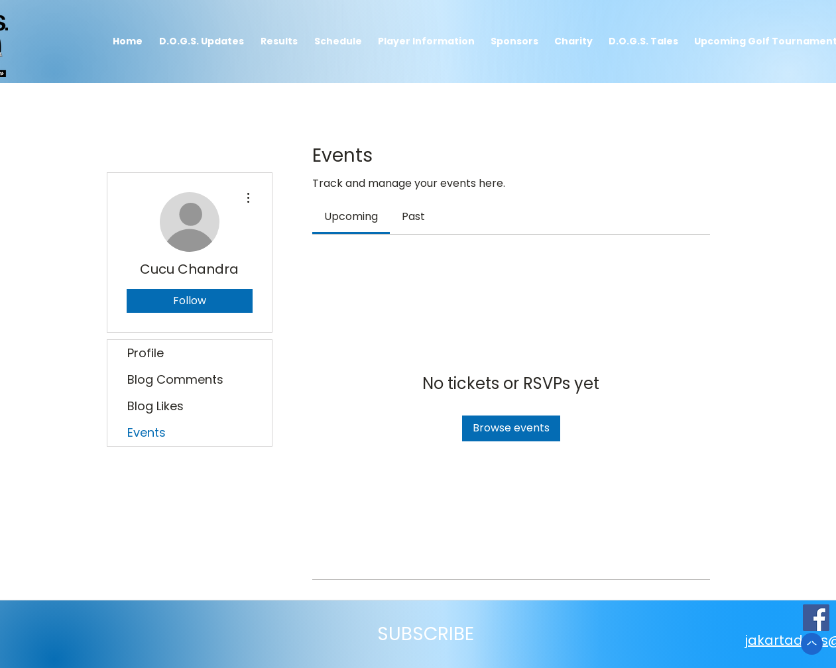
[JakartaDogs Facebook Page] (816, 617)
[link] (351, 216)
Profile (145, 353)
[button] (279, 41)
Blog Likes (155, 406)
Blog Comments (175, 379)
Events (146, 432)
